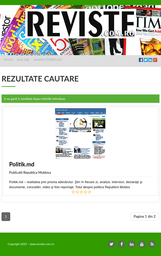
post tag (23, 59)
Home (8, 59)
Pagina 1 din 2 (144, 216)
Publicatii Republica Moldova (30, 172)
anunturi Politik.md (47, 59)
